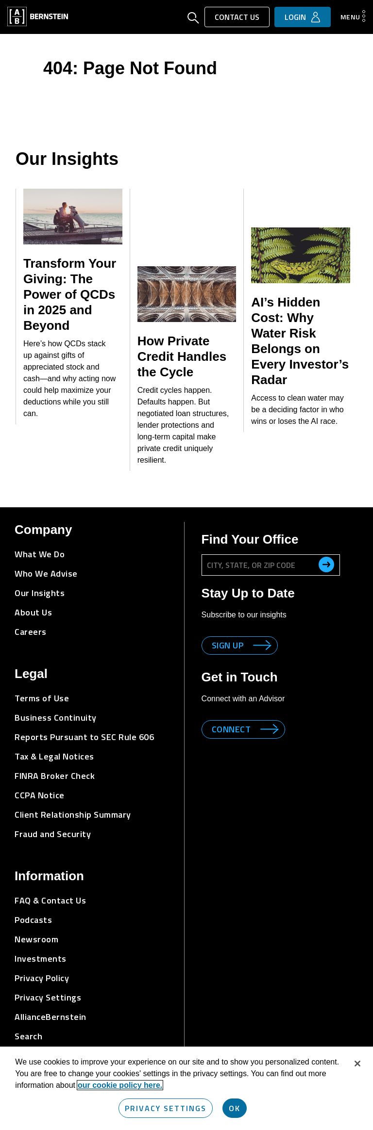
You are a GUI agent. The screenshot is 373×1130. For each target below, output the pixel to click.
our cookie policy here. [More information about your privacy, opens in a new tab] (120, 1085)
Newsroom (36, 939)
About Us (33, 612)
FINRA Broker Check (55, 775)
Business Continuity (56, 717)
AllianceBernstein (50, 1016)
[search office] (326, 564)
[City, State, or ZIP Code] (271, 565)
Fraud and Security (53, 833)
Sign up (228, 645)
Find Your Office (250, 539)
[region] (186, 1088)
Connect (231, 729)
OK (234, 1108)
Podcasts (33, 919)
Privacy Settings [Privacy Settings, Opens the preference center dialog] (165, 1108)
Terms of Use (42, 698)
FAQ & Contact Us (50, 900)
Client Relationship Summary (73, 814)
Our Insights (40, 592)
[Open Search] (193, 19)
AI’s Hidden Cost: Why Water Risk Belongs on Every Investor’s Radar (300, 341)
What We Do (40, 554)
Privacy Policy (42, 978)
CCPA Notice (40, 795)
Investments (41, 958)
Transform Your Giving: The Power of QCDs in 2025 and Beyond (69, 294)
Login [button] (295, 17)
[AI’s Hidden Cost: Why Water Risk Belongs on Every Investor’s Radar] (300, 255)
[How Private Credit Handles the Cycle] (187, 294)
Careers (31, 631)
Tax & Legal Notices (54, 756)
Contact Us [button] (237, 17)
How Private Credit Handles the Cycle (182, 356)
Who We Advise (46, 573)
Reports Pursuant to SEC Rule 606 (84, 736)
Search (28, 1036)
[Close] (357, 1063)
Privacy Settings (48, 997)
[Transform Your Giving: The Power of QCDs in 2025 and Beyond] (72, 216)
